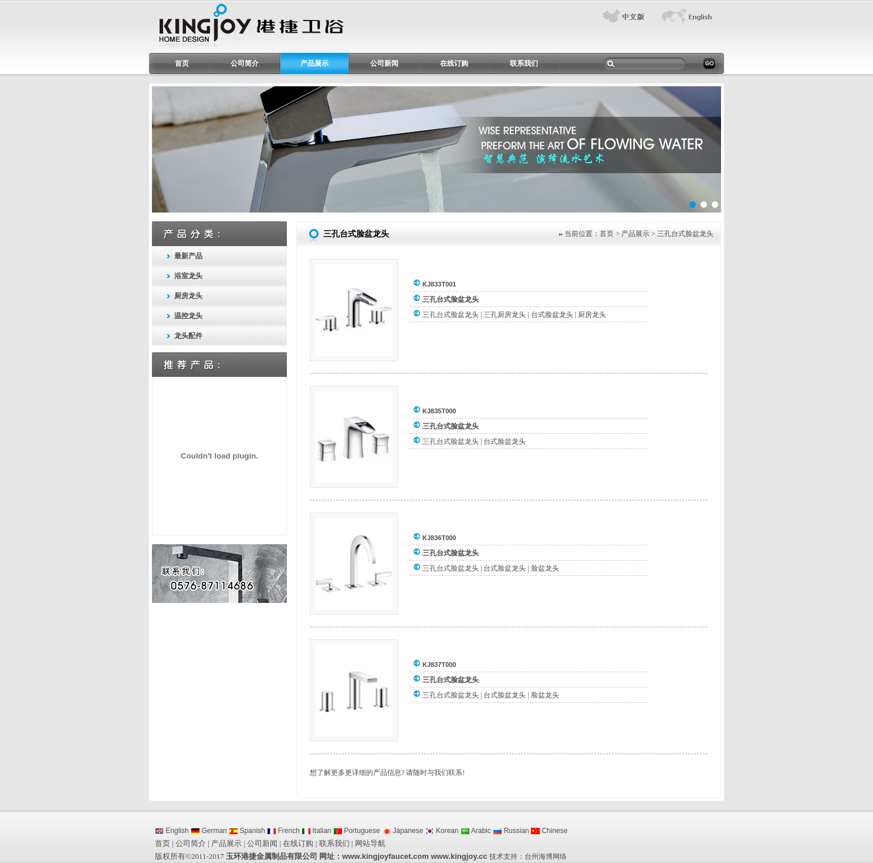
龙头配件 (188, 336)
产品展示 (314, 63)
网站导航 (370, 843)
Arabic (476, 831)
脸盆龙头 (545, 568)
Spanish (247, 831)
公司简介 (245, 63)
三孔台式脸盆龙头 (450, 299)
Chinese (549, 831)
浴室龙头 (188, 276)
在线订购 (454, 63)
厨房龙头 (188, 296)
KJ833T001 (439, 284)
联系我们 (524, 63)
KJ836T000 (439, 537)
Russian (511, 831)
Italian (316, 831)
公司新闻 (384, 63)
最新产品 (188, 256)
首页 (182, 63)
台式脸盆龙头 (552, 315)
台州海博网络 (546, 856)
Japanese (402, 831)
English (172, 831)
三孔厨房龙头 (504, 315)
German (209, 831)
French (283, 831)
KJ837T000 (439, 664)
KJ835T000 (439, 410)
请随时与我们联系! (435, 772)
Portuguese (356, 831)
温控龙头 (188, 316)
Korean (442, 831)
